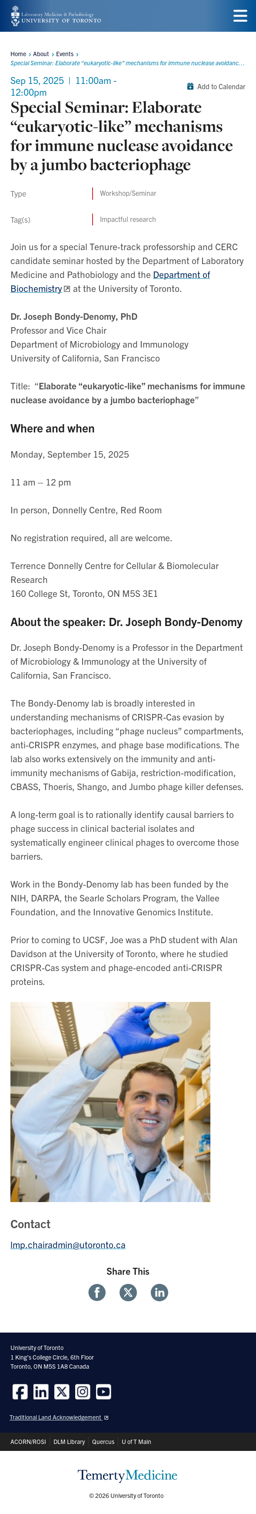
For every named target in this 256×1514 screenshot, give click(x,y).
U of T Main (136, 1441)
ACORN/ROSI (28, 1441)
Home (18, 53)
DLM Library (69, 1441)
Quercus (103, 1441)
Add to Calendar (214, 86)
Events (64, 53)
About (41, 53)
